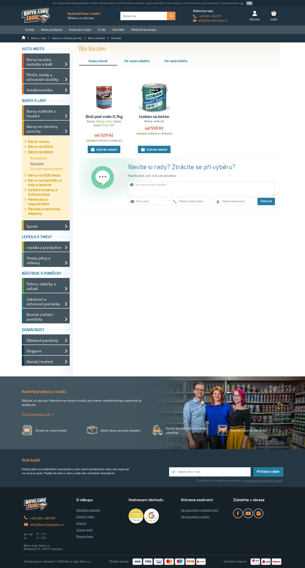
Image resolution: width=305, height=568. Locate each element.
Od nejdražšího (175, 61)
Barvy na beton (96, 38)
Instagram (258, 513)
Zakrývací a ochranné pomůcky (43, 301)
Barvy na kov (38, 141)
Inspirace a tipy (80, 30)
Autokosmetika (39, 90)
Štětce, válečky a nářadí (41, 286)
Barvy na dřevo (40, 146)
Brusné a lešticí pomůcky (39, 317)
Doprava (81, 523)
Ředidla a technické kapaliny (44, 211)
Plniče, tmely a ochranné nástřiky (42, 77)
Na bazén (116, 38)
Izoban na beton (154, 117)
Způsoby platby (85, 516)
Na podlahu (38, 158)
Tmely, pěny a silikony (38, 260)
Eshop (29, 30)
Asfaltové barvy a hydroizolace (42, 192)
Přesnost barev (85, 536)
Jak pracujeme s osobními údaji (199, 510)
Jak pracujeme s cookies (195, 516)
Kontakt (118, 30)
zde (242, 3)
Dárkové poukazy (143, 30)
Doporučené (98, 61)
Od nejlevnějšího (137, 61)
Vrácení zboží (84, 530)
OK (249, 3)
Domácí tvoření (39, 361)
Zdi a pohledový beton (46, 169)
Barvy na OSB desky (44, 175)
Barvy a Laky (38, 38)
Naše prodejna (51, 30)
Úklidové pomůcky (42, 340)
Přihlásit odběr (268, 472)
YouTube (248, 513)
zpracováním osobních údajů (263, 480)
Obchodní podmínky (88, 510)
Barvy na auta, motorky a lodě (39, 62)
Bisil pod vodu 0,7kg (104, 117)
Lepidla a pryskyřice (43, 247)
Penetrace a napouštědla (38, 201)
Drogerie (34, 351)
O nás (102, 30)
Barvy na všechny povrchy (67, 38)
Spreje (32, 226)
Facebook (238, 513)
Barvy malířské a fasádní (40, 113)
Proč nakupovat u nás (36, 414)
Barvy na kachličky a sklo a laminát (44, 182)
